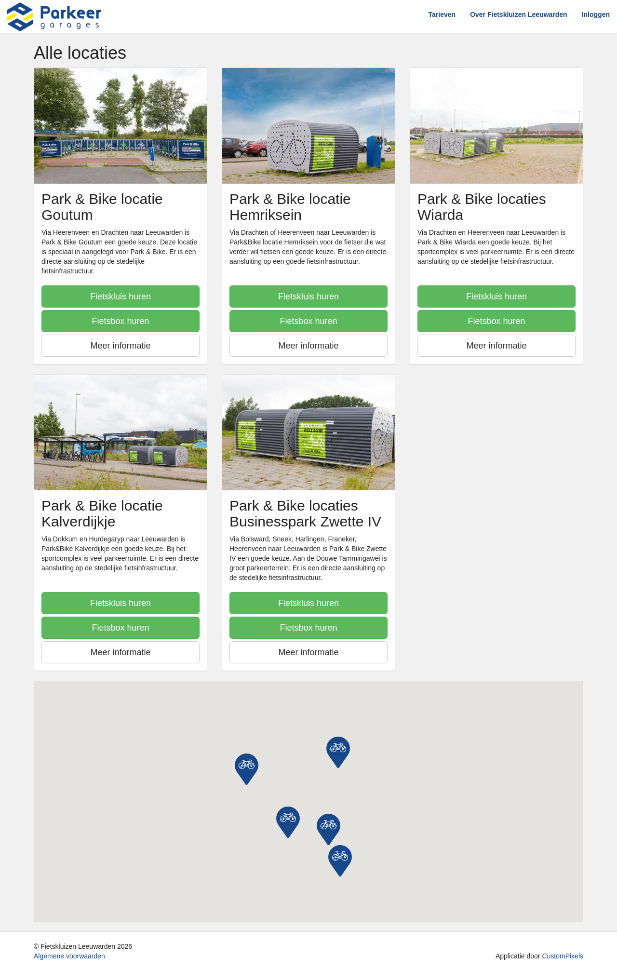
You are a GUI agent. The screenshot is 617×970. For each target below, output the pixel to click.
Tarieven (442, 14)
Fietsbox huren (120, 321)
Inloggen (596, 14)
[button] (288, 822)
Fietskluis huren (120, 296)
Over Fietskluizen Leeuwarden (518, 14)
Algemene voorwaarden (69, 956)
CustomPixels (562, 956)
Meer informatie (120, 345)
